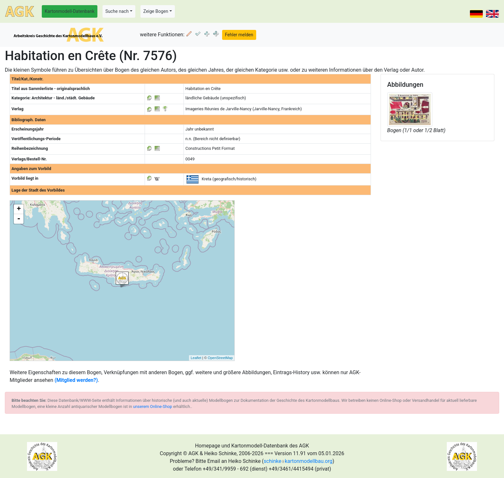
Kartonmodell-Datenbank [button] (69, 11)
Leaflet (196, 358)
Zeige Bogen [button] (155, 11)
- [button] (18, 219)
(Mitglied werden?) (76, 380)
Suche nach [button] (117, 11)
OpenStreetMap (220, 358)
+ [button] (19, 209)
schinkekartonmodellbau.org (298, 461)
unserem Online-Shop (152, 406)
